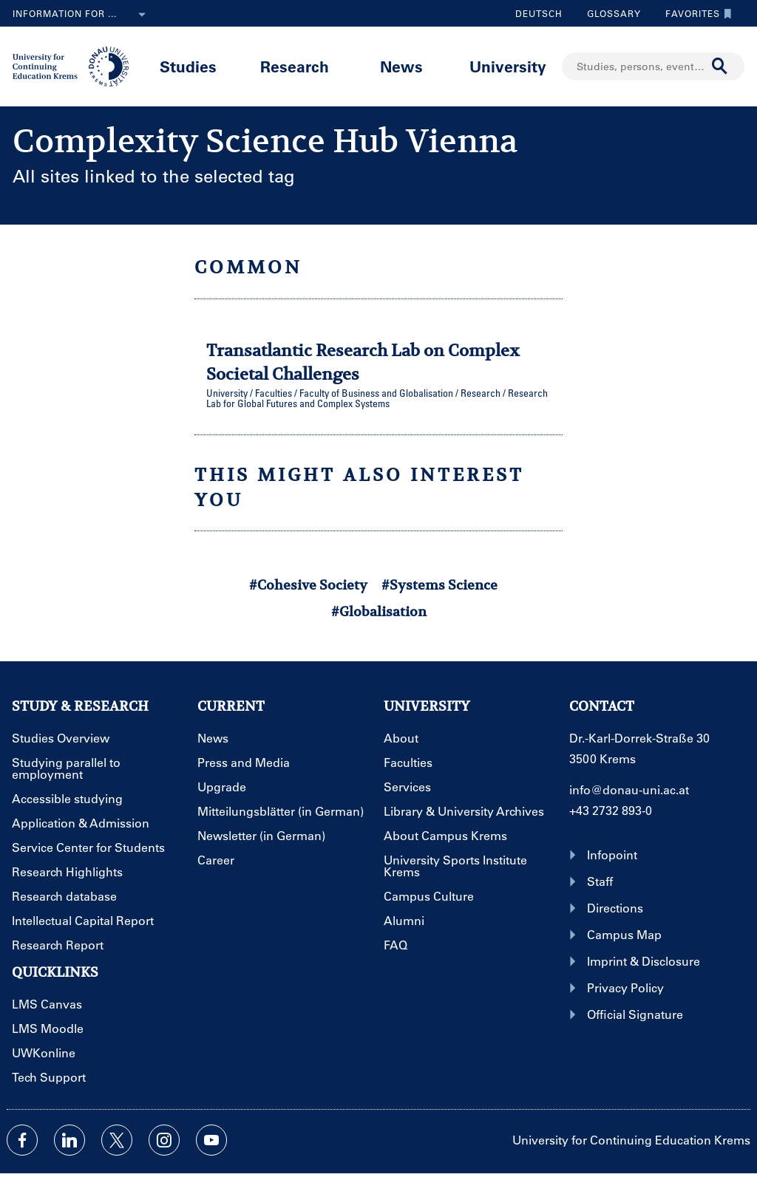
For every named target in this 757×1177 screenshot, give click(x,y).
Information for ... (82, 15)
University (507, 66)
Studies (188, 66)
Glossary (608, 13)
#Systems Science (439, 584)
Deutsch (539, 13)
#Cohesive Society (308, 584)
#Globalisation (379, 611)
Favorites (695, 13)
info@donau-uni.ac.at (629, 789)
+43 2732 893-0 (610, 810)
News (401, 66)
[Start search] (720, 66)
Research (294, 66)
